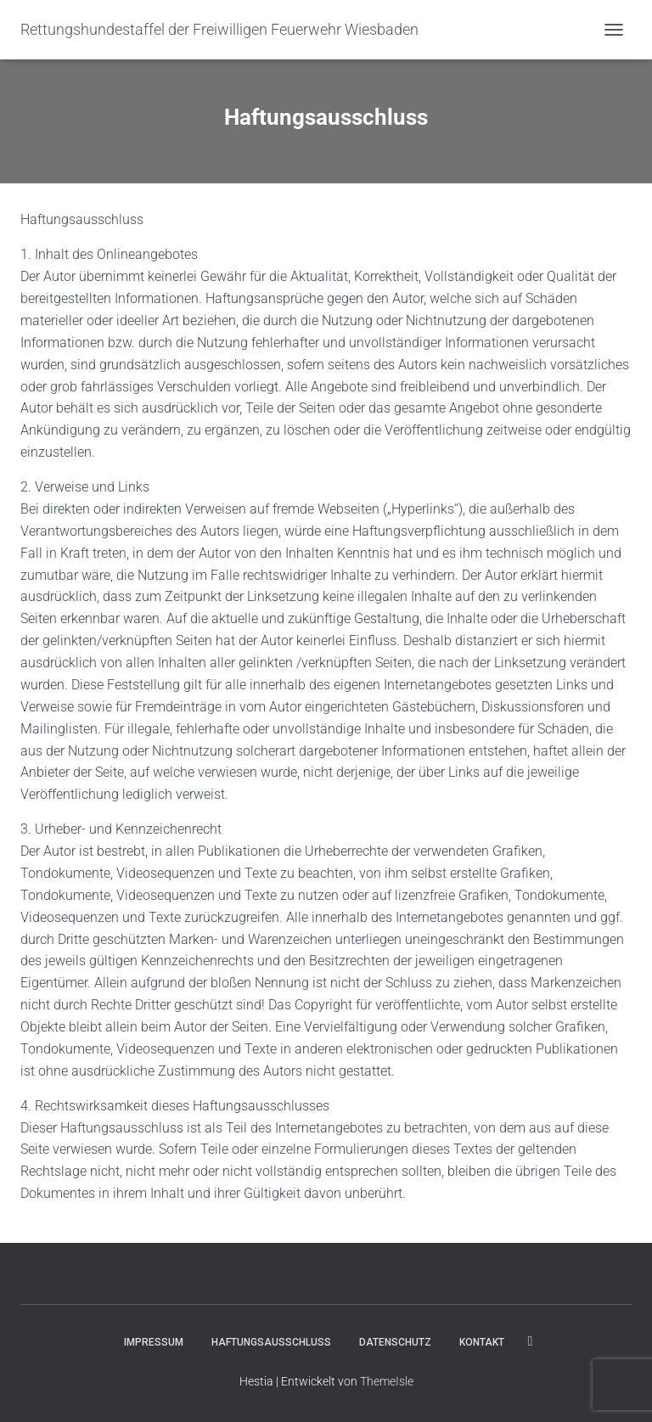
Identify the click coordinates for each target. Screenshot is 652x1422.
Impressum (153, 1342)
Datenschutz (395, 1342)
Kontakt (481, 1342)
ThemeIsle (386, 1381)
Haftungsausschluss (271, 1342)
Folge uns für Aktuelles (531, 1341)
